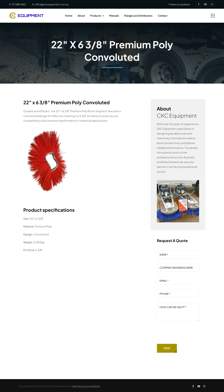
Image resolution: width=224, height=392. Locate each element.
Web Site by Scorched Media (86, 386)
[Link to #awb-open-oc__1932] (213, 16)
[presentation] (180, 332)
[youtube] (205, 4)
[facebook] (198, 4)
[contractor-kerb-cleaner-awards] (178, 181)
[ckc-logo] (26, 13)
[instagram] (212, 4)
